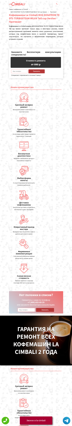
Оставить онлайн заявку (43, 401)
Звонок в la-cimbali (36, 420)
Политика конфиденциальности (22, 408)
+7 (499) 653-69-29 (32, 411)
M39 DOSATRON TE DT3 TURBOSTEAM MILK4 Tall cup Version (29, 12)
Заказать (36, 71)
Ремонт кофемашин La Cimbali (18, 9)
